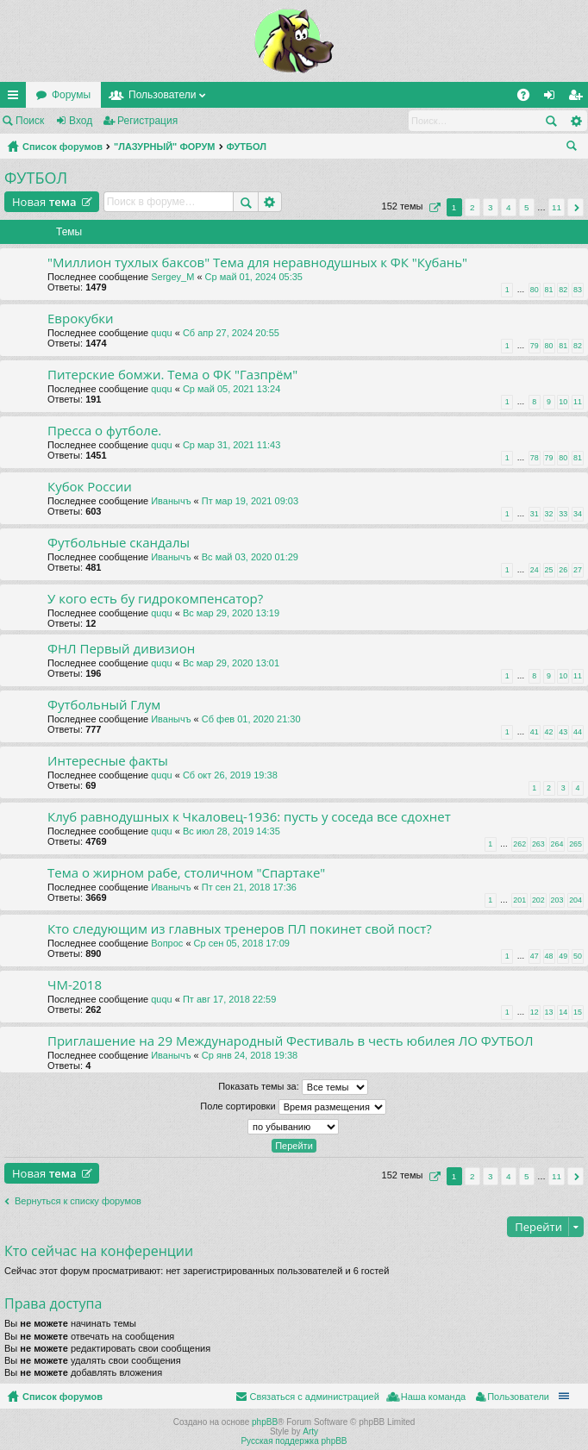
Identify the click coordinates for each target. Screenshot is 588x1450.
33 (563, 513)
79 (534, 345)
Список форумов (62, 146)
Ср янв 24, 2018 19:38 (249, 1055)
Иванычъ (171, 501)
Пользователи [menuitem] (518, 1396)
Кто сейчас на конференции (98, 1250)
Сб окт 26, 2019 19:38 (230, 775)
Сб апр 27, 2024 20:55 (231, 333)
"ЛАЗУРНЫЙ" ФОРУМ (165, 146)
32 (549, 513)
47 (534, 956)
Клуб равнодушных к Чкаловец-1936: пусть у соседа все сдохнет (249, 817)
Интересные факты (107, 761)
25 (549, 570)
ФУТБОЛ (246, 146)
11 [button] (556, 207)
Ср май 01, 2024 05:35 (254, 277)
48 (549, 956)
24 (534, 570)
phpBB (265, 1422)
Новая (44, 201)
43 (563, 732)
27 (577, 570)
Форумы (71, 95)
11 (577, 401)
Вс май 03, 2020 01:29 (250, 557)
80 (534, 289)
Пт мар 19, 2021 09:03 (250, 501)
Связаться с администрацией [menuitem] (313, 1396)
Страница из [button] (433, 207)
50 (577, 956)
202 (538, 900)
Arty (310, 1431)
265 (575, 844)
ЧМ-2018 (74, 985)
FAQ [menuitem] (529, 98)
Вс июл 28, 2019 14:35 (231, 831)
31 (534, 513)
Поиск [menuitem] (575, 148)
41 (534, 732)
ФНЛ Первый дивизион (121, 649)
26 (563, 570)
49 (563, 956)
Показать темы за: (293, 1087)
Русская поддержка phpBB (294, 1441)
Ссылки (16, 98)
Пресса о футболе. (104, 430)
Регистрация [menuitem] (578, 98)
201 (519, 900)
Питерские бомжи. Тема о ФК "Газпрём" (172, 374)
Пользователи (162, 95)
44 (577, 732)
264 (557, 844)
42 (549, 732)
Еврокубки (80, 318)
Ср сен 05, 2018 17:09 (242, 943)
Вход (80, 121)
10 (563, 401)
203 (557, 900)
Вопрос (167, 943)
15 (577, 1012)
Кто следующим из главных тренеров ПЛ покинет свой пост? (239, 929)
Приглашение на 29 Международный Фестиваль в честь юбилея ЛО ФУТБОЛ (290, 1041)
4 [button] (508, 207)
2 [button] (472, 207)
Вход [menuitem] (553, 98)
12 (534, 1012)
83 (577, 289)
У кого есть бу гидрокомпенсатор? (155, 599)
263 (538, 844)
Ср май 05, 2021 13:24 (231, 389)
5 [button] (526, 207)
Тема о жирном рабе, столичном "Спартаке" (186, 873)
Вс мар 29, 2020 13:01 (231, 663)
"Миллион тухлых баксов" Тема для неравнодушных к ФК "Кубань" (257, 262)
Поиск (30, 121)
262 (519, 844)
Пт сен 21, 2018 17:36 (249, 887)
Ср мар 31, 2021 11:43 (231, 445)
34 (577, 513)
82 (563, 289)
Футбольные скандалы (118, 542)
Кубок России (89, 486)
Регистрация (147, 121)
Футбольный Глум (103, 705)
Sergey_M (172, 277)
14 (563, 1012)
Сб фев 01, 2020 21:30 (251, 719)
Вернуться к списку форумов (78, 1201)
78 (534, 457)
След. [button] (575, 207)
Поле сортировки (292, 1107)
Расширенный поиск (575, 120)
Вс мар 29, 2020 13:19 (231, 613)
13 (549, 1012)
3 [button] (490, 207)
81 (549, 289)
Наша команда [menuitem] (433, 1396)
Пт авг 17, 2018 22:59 (229, 999)
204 (575, 900)
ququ (161, 333)
